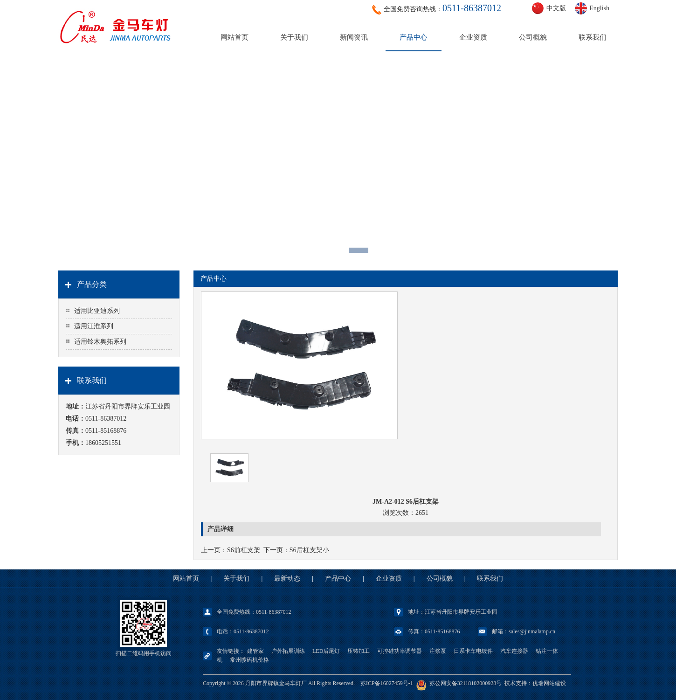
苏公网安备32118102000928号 (465, 683)
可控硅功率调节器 (399, 651)
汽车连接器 (514, 651)
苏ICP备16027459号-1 (386, 683)
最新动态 (287, 578)
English (599, 8)
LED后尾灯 (326, 651)
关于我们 (294, 37)
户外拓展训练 (288, 651)
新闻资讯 (354, 37)
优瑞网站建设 (549, 683)
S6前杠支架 (243, 550)
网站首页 (234, 37)
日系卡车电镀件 (473, 651)
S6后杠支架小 (309, 550)
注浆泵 (437, 651)
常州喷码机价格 (249, 660)
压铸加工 (358, 651)
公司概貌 (533, 37)
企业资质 (473, 37)
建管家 (255, 651)
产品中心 (414, 37)
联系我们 (593, 37)
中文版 (556, 8)
